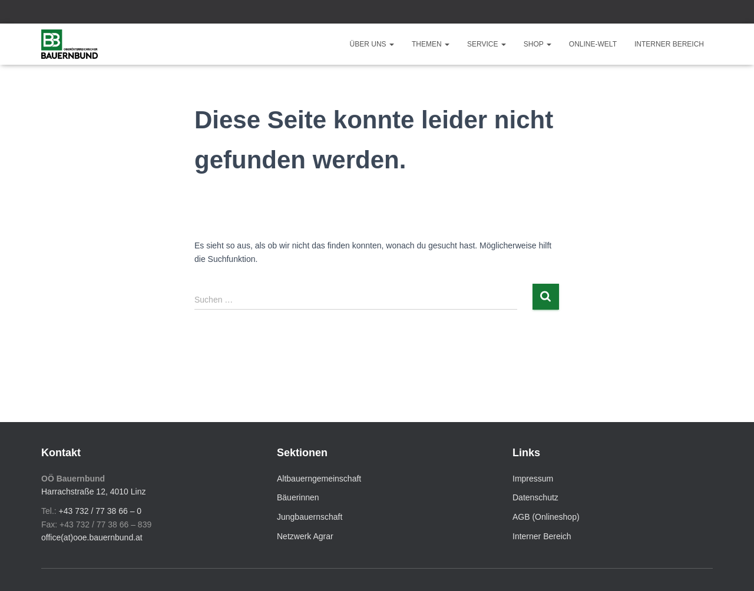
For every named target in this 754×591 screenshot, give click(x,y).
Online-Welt (593, 44)
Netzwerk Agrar (305, 536)
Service (486, 44)
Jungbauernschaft (309, 517)
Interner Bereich (669, 44)
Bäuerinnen (298, 497)
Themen (430, 44)
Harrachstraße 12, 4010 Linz (93, 491)
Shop (537, 44)
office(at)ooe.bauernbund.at (92, 537)
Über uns (372, 44)
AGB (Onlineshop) (546, 517)
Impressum (532, 478)
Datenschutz (535, 497)
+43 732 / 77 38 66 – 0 (100, 511)
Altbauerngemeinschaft (319, 478)
